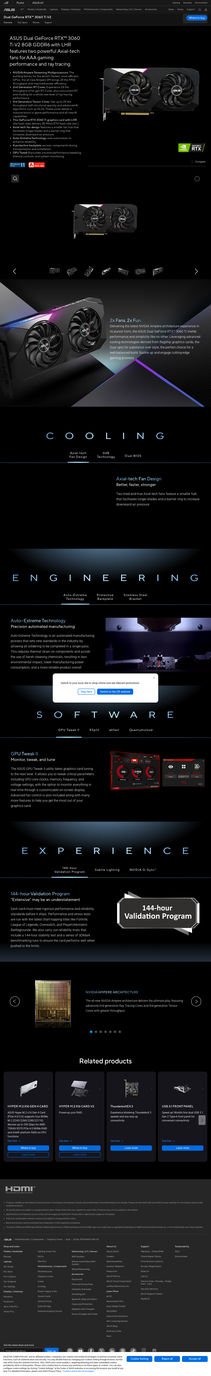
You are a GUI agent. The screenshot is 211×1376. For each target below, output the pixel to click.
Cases (41, 1285)
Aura (108, 1339)
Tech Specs (22, 22)
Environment (201, 2)
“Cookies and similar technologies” (78, 1371)
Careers (110, 1260)
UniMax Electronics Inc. (117, 1289)
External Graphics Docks (50, 1314)
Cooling (41, 1290)
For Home (8, 1270)
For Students (10, 1285)
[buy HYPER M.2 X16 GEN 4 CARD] (28, 1110)
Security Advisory (149, 1292)
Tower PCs (9, 1315)
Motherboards (45, 1275)
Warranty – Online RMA (152, 1255)
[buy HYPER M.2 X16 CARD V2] (76, 1110)
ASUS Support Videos (151, 1297)
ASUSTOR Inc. (113, 1280)
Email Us (145, 1275)
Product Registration (151, 1270)
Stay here (86, 691)
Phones (7, 1260)
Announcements (114, 1265)
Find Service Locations (152, 1265)
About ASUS (112, 1255)
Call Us (144, 1280)
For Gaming (9, 1290)
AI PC (109, 1300)
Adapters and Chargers (83, 1312)
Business (187, 2)
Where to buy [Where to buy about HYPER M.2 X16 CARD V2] (79, 1151)
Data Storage (44, 1309)
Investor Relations (115, 1270)
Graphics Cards (45, 1280)
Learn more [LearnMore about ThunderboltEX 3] (131, 1151)
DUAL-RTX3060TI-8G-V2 (86, 1243)
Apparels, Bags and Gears (84, 1302)
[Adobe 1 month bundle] (37, 166)
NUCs (41, 1260)
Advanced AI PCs (114, 1305)
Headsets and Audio (81, 1292)
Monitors (8, 1300)
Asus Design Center (116, 1309)
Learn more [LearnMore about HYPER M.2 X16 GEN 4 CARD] (28, 1158)
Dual (68, 1243)
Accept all (195, 1358)
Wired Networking (81, 1272)
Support (48, 22)
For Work (8, 1275)
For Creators (10, 1280)
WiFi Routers (78, 1260)
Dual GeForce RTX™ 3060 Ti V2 (27, 17)
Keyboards (77, 1282)
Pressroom (111, 1275)
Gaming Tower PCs (47, 1255)
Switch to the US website (115, 691)
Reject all (167, 1358)
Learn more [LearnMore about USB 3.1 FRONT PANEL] (182, 1151)
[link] (9, 10)
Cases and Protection (82, 1307)
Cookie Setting (139, 1358)
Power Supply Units (47, 1295)
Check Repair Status (151, 1260)
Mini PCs (42, 1265)
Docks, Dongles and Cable (84, 1317)
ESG (177, 1255)
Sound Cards (44, 1300)
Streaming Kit (78, 1297)
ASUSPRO (111, 1314)
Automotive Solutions (117, 1319)
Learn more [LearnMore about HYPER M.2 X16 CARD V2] (79, 1158)
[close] (154, 677)
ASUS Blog (111, 1329)
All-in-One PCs (11, 1310)
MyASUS (145, 1302)
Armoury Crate (113, 1334)
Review (36, 22)
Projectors (9, 1305)
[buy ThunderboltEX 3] (121, 1110)
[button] (175, 3)
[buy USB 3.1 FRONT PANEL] (177, 1110)
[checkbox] (197, 162)
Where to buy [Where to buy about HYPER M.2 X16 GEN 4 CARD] (28, 1151)
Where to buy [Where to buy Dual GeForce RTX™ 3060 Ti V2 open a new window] (196, 18)
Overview (8, 22)
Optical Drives (45, 1305)
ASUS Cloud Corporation (118, 1284)
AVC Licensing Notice (117, 1324)
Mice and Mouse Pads (82, 1287)
